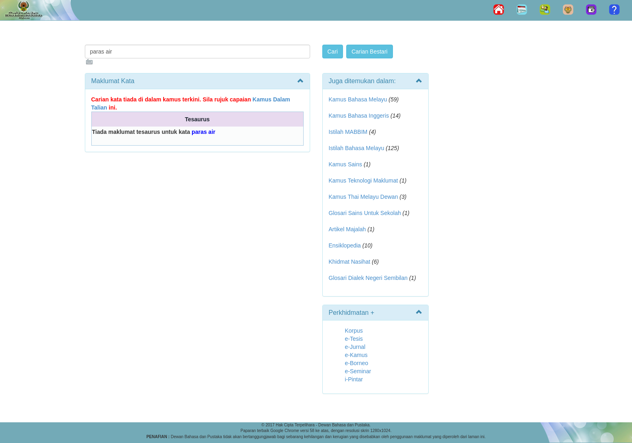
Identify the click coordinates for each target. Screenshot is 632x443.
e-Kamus (356, 355)
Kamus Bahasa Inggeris (359, 115)
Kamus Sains (345, 164)
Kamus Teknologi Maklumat (363, 180)
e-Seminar (358, 371)
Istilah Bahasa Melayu (356, 148)
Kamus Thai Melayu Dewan (363, 197)
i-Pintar (354, 379)
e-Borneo (357, 363)
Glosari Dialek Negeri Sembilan (368, 278)
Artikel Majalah (347, 229)
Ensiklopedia (345, 245)
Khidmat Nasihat (350, 261)
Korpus (354, 330)
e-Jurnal (355, 347)
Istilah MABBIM (348, 132)
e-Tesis (354, 338)
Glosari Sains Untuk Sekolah (365, 213)
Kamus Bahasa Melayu (359, 99)
